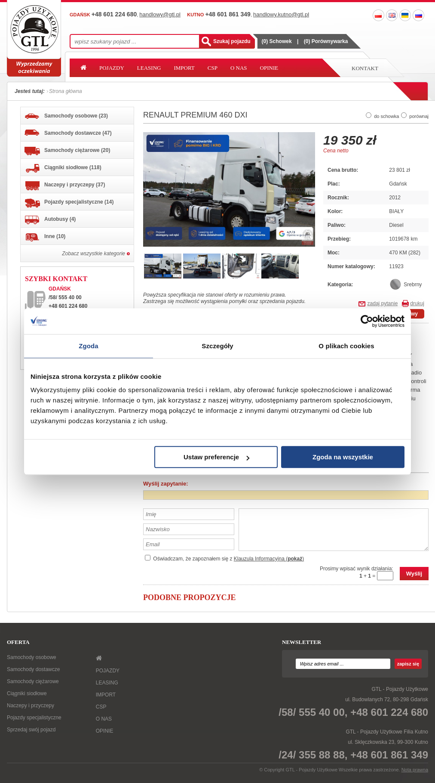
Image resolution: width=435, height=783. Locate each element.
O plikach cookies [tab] (346, 346)
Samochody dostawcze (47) (68, 133)
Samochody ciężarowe (33, 681)
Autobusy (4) (50, 220)
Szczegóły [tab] (217, 346)
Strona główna (65, 91)
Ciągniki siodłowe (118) (63, 168)
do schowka (386, 116)
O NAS (238, 68)
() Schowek (277, 41)
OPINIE (269, 68)
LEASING (149, 68)
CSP (213, 68)
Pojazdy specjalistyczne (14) (69, 203)
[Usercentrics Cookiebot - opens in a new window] (366, 321)
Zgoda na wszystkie (342, 457)
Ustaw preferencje (216, 457)
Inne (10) (45, 237)
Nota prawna (414, 769)
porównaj (419, 116)
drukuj (417, 303)
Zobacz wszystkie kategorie (93, 254)
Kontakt (365, 68)
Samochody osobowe (31, 657)
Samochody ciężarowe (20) (67, 151)
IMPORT (184, 68)
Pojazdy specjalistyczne (34, 718)
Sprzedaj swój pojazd (31, 730)
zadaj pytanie (383, 303)
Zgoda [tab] (88, 346)
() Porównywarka (326, 41)
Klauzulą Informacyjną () (269, 559)
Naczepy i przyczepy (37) (65, 185)
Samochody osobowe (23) (66, 116)
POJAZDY (111, 68)
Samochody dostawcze (33, 669)
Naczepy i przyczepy (30, 706)
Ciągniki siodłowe (27, 693)
